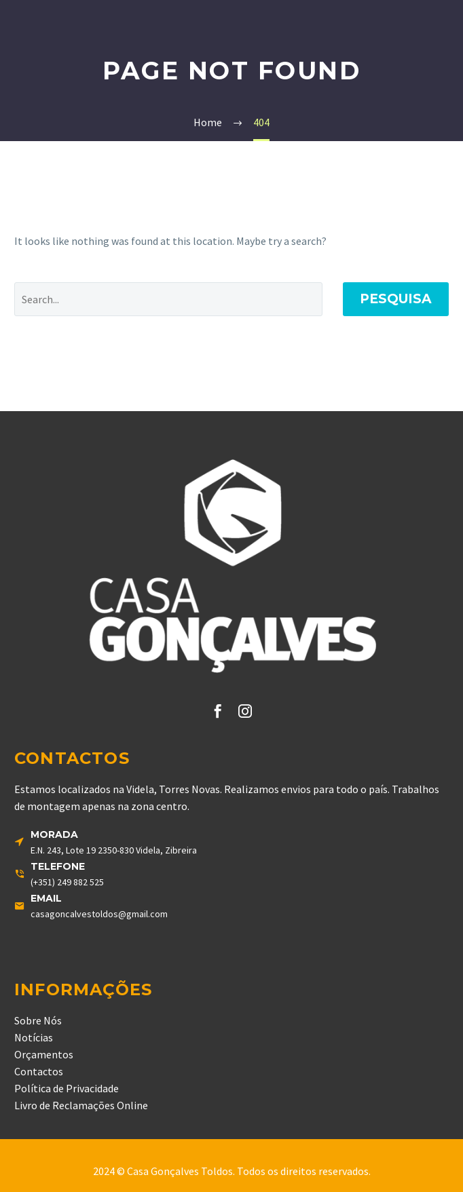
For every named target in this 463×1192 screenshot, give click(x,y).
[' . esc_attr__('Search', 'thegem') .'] (168, 299)
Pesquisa (396, 299)
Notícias (33, 1037)
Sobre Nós (38, 1020)
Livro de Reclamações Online (81, 1105)
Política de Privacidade (66, 1088)
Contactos (38, 1071)
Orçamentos (43, 1054)
